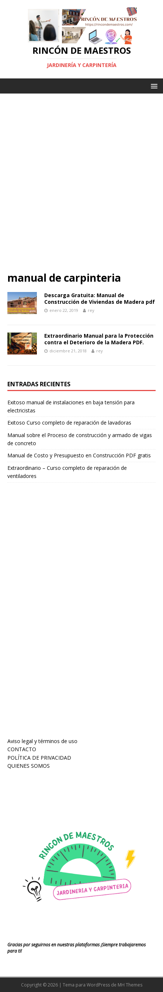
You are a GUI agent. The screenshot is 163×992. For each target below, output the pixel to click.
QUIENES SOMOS (28, 765)
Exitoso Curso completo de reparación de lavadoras (69, 422)
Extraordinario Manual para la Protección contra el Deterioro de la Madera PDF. (98, 339)
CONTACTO (21, 749)
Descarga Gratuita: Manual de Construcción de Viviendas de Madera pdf (99, 298)
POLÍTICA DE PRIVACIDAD (39, 757)
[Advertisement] (81, 186)
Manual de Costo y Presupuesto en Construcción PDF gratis (79, 455)
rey (91, 310)
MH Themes (130, 985)
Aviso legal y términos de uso (42, 741)
